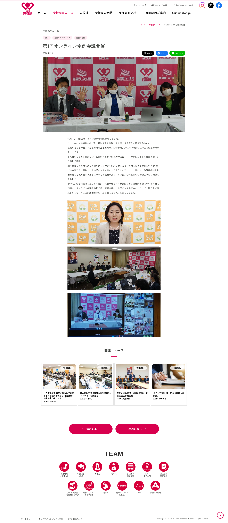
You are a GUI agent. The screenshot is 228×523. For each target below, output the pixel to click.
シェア (161, 53)
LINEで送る (177, 53)
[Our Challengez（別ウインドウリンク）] (183, 14)
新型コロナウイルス (62, 37)
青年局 (114, 468)
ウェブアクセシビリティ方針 (51, 519)
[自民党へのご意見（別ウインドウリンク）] (160, 5)
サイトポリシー (27, 519)
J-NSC (139, 487)
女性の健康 (80, 37)
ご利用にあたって (75, 519)
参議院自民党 (155, 487)
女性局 (97, 468)
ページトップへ (223, 514)
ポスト (148, 53)
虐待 (46, 37)
